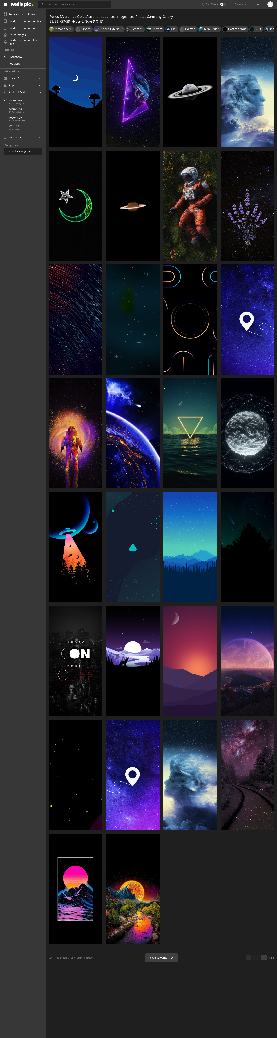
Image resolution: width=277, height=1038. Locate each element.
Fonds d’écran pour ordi (21, 28)
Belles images (15, 35)
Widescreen (13, 137)
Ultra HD (11, 78)
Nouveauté (15, 56)
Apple (10, 85)
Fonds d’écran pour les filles (20, 42)
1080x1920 (15, 117)
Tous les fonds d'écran (20, 14)
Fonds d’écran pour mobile (23, 21)
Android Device (16, 92)
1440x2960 (27, 100)
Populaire (15, 63)
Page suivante (161, 957)
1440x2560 (15, 109)
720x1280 (14, 126)
